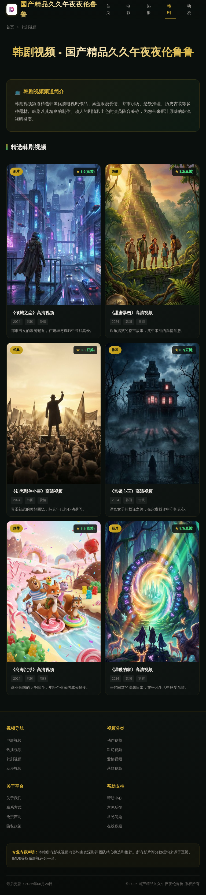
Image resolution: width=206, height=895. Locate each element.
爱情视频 (114, 759)
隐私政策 (13, 826)
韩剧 (169, 9)
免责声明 (13, 817)
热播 (149, 9)
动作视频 (114, 740)
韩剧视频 (13, 759)
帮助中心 (114, 798)
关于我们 (13, 798)
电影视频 (13, 740)
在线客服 (114, 826)
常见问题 (114, 817)
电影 (128, 9)
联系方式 (13, 807)
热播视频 (13, 750)
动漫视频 (13, 768)
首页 (108, 9)
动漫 (189, 9)
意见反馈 (114, 807)
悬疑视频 (114, 768)
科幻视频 (114, 750)
